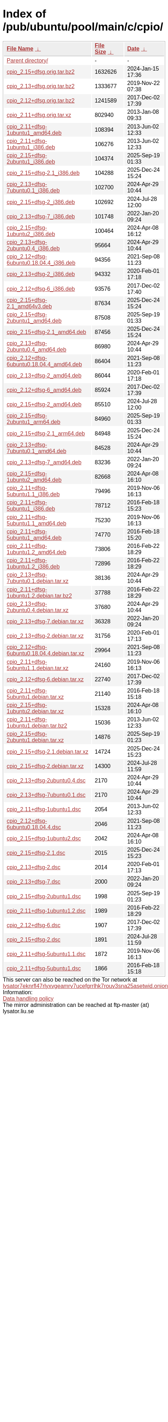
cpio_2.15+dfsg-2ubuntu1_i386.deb (31, 158)
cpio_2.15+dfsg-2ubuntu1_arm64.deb (33, 419)
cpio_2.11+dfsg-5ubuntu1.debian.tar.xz (35, 694)
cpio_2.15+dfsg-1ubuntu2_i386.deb (31, 231)
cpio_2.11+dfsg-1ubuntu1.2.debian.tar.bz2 (39, 593)
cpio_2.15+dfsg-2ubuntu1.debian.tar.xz (35, 737)
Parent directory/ (27, 61)
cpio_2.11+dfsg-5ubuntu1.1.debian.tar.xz (37, 665)
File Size (100, 48)
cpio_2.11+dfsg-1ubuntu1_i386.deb (31, 144)
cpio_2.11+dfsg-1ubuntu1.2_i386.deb (33, 563)
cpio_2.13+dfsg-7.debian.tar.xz (45, 621)
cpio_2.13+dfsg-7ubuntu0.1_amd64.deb (36, 448)
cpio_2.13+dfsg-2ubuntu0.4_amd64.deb (36, 346)
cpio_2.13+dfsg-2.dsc (34, 867)
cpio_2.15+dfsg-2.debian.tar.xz (45, 766)
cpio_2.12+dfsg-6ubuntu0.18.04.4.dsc (34, 824)
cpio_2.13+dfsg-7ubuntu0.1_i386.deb (33, 187)
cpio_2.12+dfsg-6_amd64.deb (44, 390)
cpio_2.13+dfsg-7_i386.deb (41, 216)
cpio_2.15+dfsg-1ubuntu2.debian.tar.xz (35, 708)
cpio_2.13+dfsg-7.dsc (34, 882)
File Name (20, 49)
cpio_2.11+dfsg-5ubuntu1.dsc (44, 968)
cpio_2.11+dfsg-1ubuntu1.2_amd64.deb (36, 549)
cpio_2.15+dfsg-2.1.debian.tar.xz (47, 752)
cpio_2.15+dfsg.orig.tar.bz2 (41, 72)
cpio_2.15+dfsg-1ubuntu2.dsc (44, 838)
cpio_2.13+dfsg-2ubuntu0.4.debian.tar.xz (37, 607)
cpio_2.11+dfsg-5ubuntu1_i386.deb (31, 505)
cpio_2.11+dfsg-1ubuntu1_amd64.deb (34, 130)
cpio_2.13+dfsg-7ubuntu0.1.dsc (46, 795)
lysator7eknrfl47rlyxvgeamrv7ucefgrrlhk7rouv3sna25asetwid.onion (85, 986)
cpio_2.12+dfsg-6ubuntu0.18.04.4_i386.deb (41, 260)
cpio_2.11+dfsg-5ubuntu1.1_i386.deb (33, 491)
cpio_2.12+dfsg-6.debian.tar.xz (45, 679)
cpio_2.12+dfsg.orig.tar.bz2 (41, 101)
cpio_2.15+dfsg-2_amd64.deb (44, 404)
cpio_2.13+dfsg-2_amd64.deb (44, 376)
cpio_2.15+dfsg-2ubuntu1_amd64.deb (34, 318)
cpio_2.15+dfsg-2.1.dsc (36, 853)
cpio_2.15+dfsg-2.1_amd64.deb (46, 332)
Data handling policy (28, 999)
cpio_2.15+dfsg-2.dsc (34, 940)
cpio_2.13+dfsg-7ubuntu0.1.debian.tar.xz (37, 578)
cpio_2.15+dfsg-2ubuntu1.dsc (44, 896)
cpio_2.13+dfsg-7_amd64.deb (44, 462)
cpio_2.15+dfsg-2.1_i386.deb (43, 173)
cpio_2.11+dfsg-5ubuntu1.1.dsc (46, 954)
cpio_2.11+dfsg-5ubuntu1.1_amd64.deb (36, 520)
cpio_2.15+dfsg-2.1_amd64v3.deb (29, 303)
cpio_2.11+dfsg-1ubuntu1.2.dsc (46, 911)
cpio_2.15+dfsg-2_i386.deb (41, 202)
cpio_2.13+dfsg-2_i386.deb (41, 274)
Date (133, 49)
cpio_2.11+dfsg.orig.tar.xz (39, 115)
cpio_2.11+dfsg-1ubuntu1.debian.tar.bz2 (37, 722)
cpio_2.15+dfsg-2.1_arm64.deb (46, 434)
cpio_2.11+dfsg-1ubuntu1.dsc (44, 809)
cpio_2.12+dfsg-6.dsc (34, 925)
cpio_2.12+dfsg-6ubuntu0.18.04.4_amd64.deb (44, 361)
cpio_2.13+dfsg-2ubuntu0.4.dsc (46, 781)
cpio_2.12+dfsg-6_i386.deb (41, 289)
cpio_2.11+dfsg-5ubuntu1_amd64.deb (34, 535)
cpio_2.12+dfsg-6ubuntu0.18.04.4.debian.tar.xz (45, 650)
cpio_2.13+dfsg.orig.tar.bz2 (41, 86)
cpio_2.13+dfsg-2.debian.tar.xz (45, 636)
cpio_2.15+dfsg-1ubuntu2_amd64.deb (34, 477)
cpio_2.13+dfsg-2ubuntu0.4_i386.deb (33, 245)
